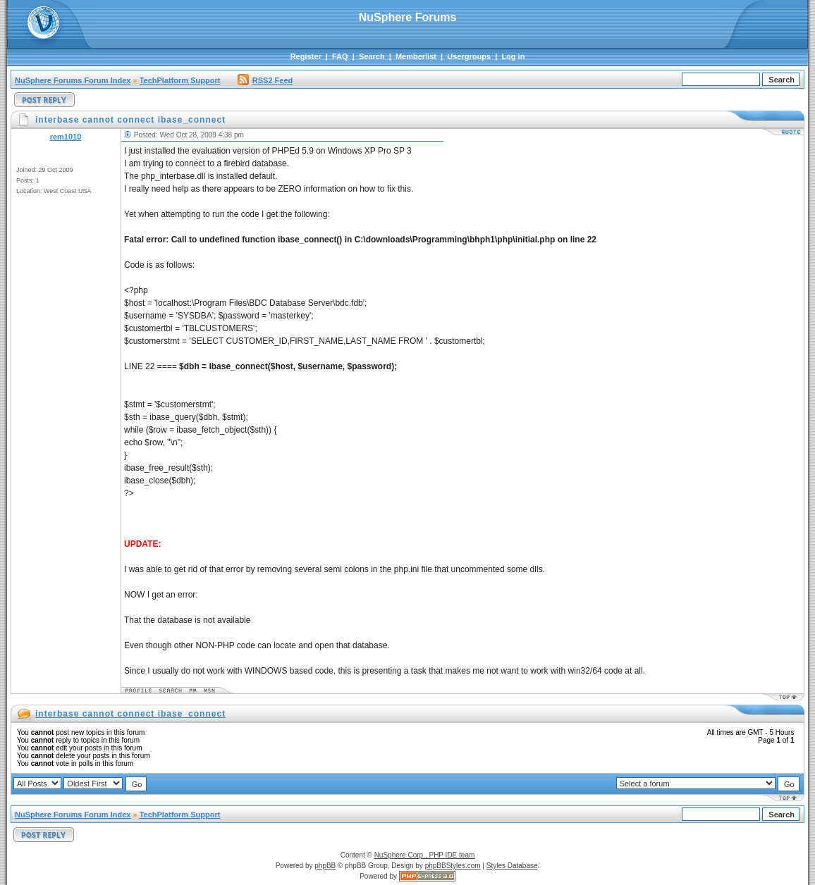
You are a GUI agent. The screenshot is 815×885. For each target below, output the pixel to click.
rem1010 (66, 136)
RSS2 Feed (265, 80)
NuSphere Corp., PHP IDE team (424, 855)
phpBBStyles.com (453, 865)
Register (305, 56)
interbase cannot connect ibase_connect (130, 714)
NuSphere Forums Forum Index (72, 80)
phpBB (325, 865)
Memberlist (416, 56)
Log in (513, 56)
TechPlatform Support (180, 80)
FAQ (340, 56)
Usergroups (469, 56)
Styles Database (512, 865)
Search (372, 56)
